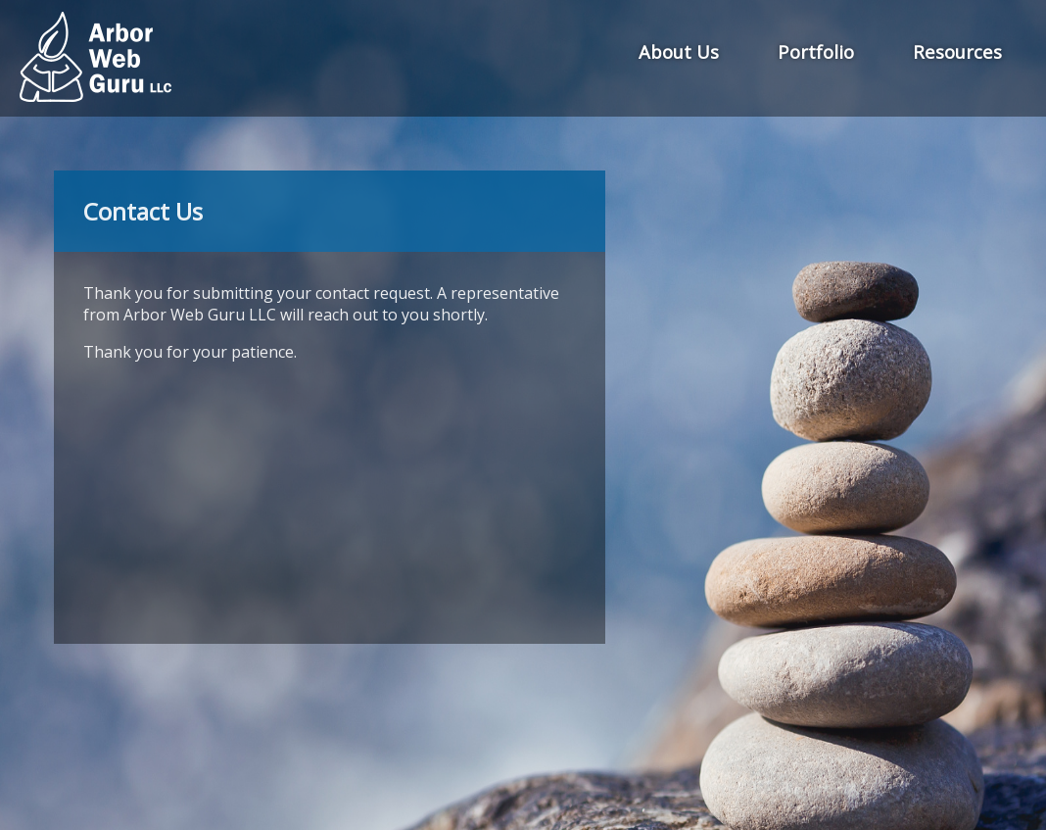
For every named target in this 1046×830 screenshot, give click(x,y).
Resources (957, 51)
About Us (679, 51)
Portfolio (816, 51)
